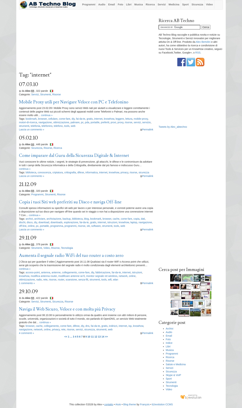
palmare (75, 122)
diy (73, 118)
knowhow (109, 118)
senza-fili (83, 279)
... (71, 336)
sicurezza (144, 172)
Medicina (174, 4)
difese (80, 172)
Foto (120, 4)
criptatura (57, 172)
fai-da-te (80, 118)
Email (111, 4)
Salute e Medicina (176, 364)
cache (116, 218)
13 (99, 336)
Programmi (88, 4)
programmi (70, 225)
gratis (90, 118)
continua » (47, 115)
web (73, 125)
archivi (29, 218)
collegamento (69, 272)
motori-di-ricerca (28, 122)
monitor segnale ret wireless (101, 276)
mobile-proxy (141, 118)
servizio (146, 122)
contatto (108, 404)
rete (45, 279)
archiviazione (54, 218)
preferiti (105, 122)
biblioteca (31, 172)
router (61, 279)
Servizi (162, 4)
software (96, 225)
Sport (185, 4)
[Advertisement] (86, 42)
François (145, 404)
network (123, 276)
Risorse (56, 94)
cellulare (52, 118)
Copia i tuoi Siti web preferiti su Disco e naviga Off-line (70, 202)
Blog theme (129, 404)
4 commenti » (26, 333)
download (43, 222)
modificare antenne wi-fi (71, 276)
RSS (197, 52)
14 (102, 336)
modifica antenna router (44, 276)
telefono (58, 125)
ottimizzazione (61, 122)
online (31, 225)
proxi (113, 122)
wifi (110, 279)
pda (87, 122)
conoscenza (44, 172)
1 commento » (27, 283)
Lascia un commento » (31, 129)
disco (30, 222)
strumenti (24, 125)
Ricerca (150, 4)
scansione (71, 279)
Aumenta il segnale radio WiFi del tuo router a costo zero (71, 255)
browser (42, 118)
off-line (22, 225)
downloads (56, 222)
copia (136, 218)
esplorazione (71, 222)
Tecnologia (67, 247)
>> (106, 336)
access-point (33, 272)
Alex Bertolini (203, 41)
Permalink (146, 129)
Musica (138, 4)
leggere (120, 118)
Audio (101, 4)
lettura (128, 118)
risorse (128, 122)
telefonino (47, 125)
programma (56, 225)
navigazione (45, 122)
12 (96, 336)
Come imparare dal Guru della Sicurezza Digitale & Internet (74, 155)
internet (98, 118)
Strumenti (45, 94)
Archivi (169, 328)
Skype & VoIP (173, 375)
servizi (137, 122)
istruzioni (112, 222)
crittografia (70, 172)
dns (87, 325)
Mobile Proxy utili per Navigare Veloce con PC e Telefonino (73, 102)
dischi (22, 222)
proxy (120, 122)
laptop (133, 222)
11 (92, 336)
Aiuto (118, 404)
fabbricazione (102, 272)
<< (65, 336)
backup (67, 218)
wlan (115, 279)
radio (39, 279)
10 (89, 336)
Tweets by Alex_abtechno (173, 126)
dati (143, 218)
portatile (95, 122)
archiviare (39, 218)
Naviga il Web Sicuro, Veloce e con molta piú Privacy (67, 309)
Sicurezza (197, 4)
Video (209, 4)
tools (66, 125)
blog (86, 218)
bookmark (31, 118)
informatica (91, 172)
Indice (169, 342)
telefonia (35, 125)
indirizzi (113, 325)
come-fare (64, 118)
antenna (45, 272)
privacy (124, 172)
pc (82, 122)
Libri (128, 4)
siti (88, 225)
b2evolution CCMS (162, 404)
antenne (56, 272)
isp (130, 325)
